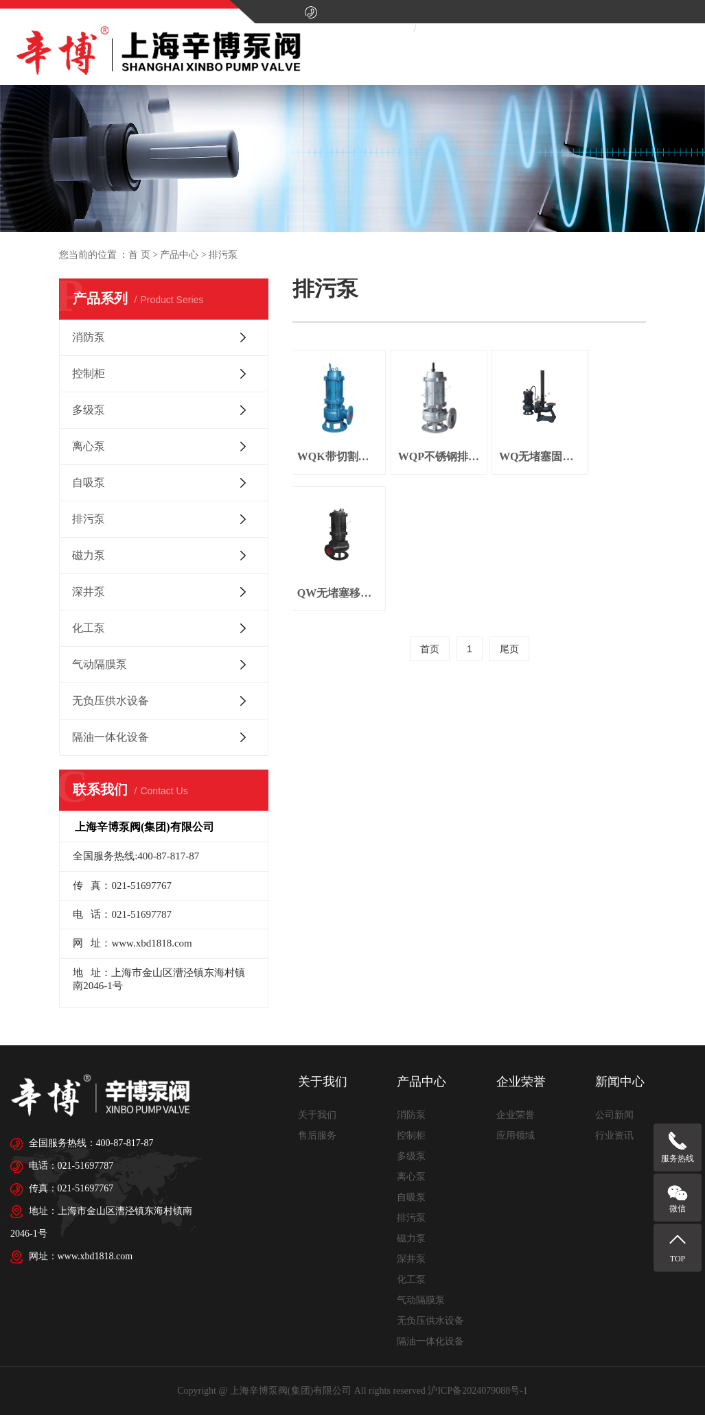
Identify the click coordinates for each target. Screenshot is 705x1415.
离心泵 (88, 446)
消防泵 (88, 337)
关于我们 (317, 1115)
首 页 (139, 255)
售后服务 (317, 1135)
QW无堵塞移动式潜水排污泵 (602, 445)
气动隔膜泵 (99, 664)
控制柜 (88, 373)
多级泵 (88, 410)
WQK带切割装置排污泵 (332, 445)
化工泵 (88, 628)
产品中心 (179, 255)
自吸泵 (88, 482)
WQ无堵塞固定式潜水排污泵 (512, 445)
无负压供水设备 (110, 700)
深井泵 (88, 591)
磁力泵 (88, 555)
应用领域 (515, 1135)
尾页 (509, 501)
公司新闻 (614, 1115)
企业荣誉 (515, 1115)
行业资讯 (614, 1135)
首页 (429, 501)
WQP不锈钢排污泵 (422, 445)
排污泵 (88, 519)
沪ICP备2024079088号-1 (477, 1391)
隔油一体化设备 (110, 737)
